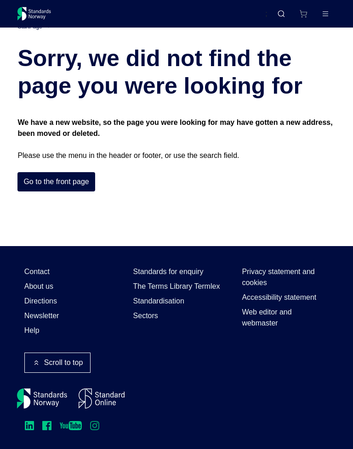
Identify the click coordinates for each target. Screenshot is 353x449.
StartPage (29, 41)
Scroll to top (57, 363)
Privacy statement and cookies (278, 277)
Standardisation (158, 301)
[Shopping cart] (284, 17)
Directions (40, 301)
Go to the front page (56, 196)
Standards (97, 17)
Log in (317, 17)
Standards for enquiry (168, 271)
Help (32, 330)
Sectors (145, 316)
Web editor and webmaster (266, 317)
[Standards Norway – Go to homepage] (40, 17)
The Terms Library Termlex (176, 286)
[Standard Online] (102, 398)
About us (38, 286)
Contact (37, 271)
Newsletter (41, 316)
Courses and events (161, 17)
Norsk (248, 18)
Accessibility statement (279, 297)
